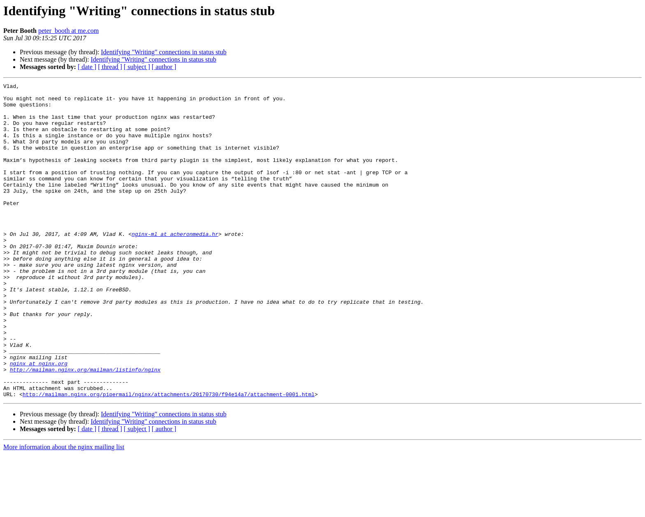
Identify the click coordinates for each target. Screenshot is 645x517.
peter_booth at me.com (68, 30)
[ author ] (164, 66)
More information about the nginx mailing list (63, 509)
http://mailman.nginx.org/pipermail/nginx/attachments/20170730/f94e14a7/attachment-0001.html (169, 457)
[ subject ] (137, 66)
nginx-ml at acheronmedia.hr (175, 264)
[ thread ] (110, 66)
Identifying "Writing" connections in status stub (163, 51)
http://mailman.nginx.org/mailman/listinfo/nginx (85, 427)
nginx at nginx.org (38, 420)
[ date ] (87, 66)
